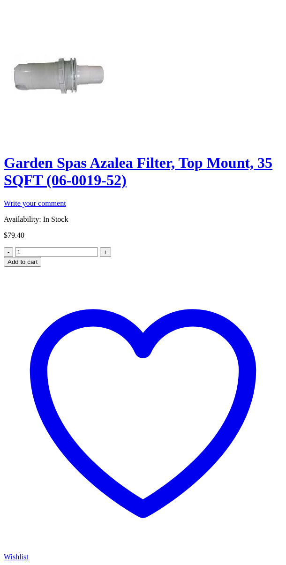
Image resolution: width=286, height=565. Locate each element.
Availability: (22, 219)
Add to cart (23, 261)
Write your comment (35, 203)
